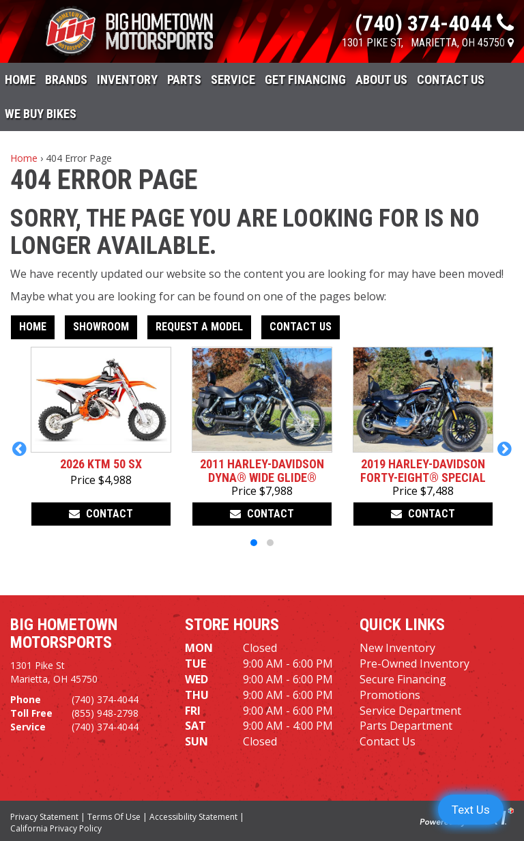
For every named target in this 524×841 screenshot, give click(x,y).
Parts (184, 79)
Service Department (410, 710)
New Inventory (397, 647)
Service (233, 79)
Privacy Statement (44, 817)
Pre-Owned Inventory (414, 663)
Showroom (101, 326)
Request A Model (199, 326)
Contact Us (450, 79)
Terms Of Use (114, 817)
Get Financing (305, 79)
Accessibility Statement (193, 817)
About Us (381, 79)
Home (20, 79)
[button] (19, 448)
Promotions (390, 694)
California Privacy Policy (56, 828)
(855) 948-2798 (105, 713)
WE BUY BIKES (40, 113)
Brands (66, 79)
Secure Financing (403, 679)
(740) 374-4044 (105, 699)
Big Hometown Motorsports (63, 633)
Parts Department (406, 725)
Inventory (127, 79)
